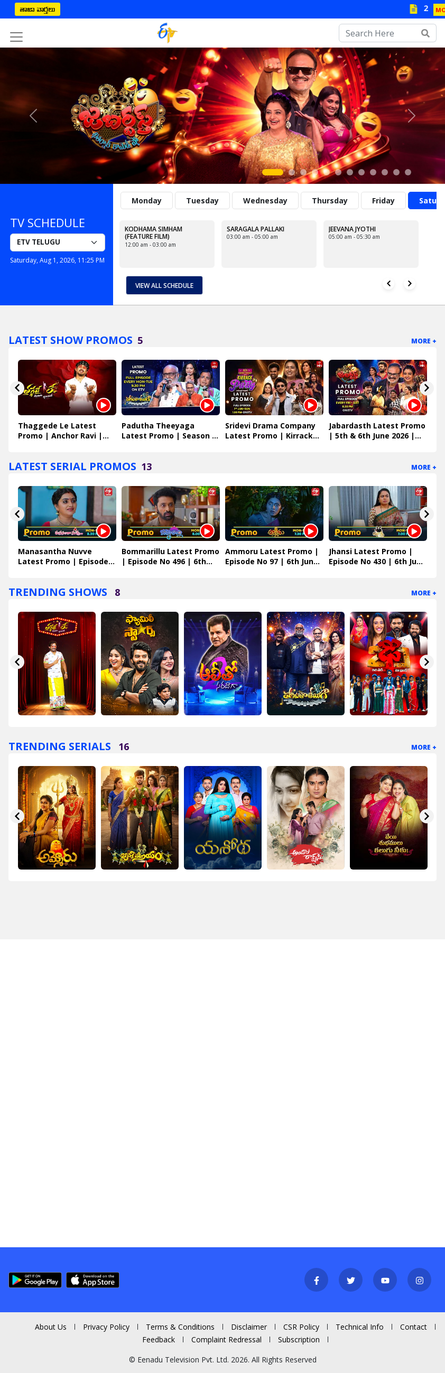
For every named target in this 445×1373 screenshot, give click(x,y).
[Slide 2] (292, 172)
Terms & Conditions (180, 1327)
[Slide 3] (303, 172)
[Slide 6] (338, 172)
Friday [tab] (383, 200)
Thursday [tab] (330, 200)
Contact (413, 1327)
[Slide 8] (361, 172)
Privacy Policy (106, 1327)
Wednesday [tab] (265, 200)
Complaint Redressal (226, 1339)
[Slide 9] (373, 172)
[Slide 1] (272, 172)
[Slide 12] (408, 172)
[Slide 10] (385, 172)
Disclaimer (249, 1327)
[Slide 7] (350, 172)
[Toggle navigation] (16, 37)
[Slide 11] (396, 172)
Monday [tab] (147, 200)
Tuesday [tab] (202, 200)
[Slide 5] (326, 172)
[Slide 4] (315, 172)
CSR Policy (301, 1327)
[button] (33, 116)
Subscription (299, 1339)
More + (424, 341)
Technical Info (360, 1327)
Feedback (158, 1339)
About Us (51, 1327)
